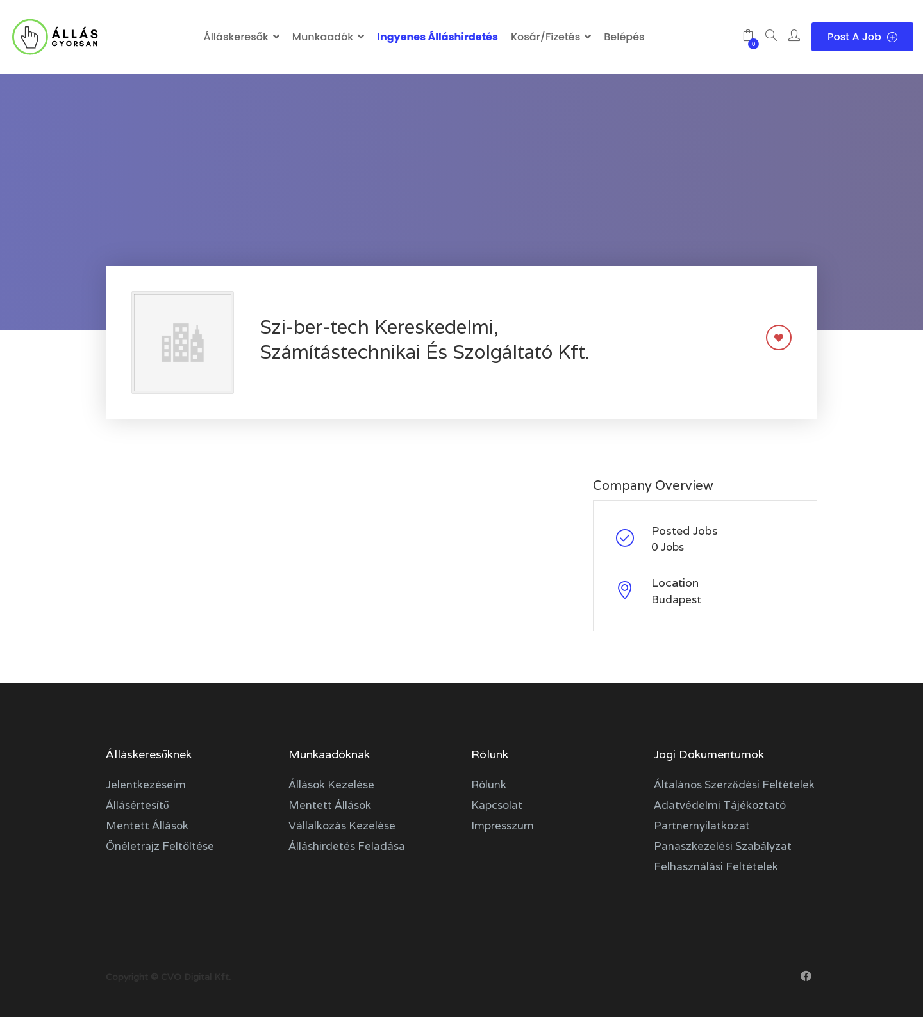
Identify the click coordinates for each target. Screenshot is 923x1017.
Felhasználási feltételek (716, 866)
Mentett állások (147, 825)
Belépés (624, 36)
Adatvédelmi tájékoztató (720, 805)
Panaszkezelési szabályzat (723, 846)
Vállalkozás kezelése (341, 825)
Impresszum (502, 825)
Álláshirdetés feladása (346, 846)
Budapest (676, 599)
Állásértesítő (137, 805)
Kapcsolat (496, 805)
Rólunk (488, 784)
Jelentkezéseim (146, 784)
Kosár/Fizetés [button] (545, 36)
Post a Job (862, 36)
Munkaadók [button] (322, 36)
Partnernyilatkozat (702, 825)
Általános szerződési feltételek (734, 784)
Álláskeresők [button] (235, 36)
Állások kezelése (331, 784)
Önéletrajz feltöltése (160, 846)
